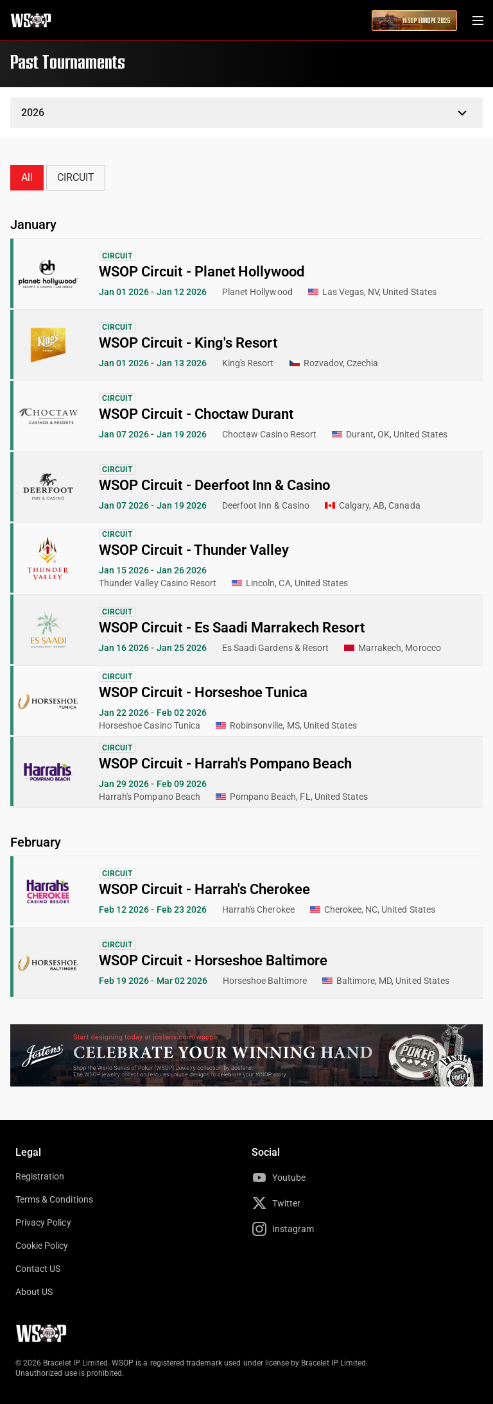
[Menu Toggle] (477, 20)
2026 (32, 112)
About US (34, 1292)
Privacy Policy (43, 1222)
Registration (39, 1176)
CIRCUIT (75, 177)
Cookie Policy (42, 1245)
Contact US (37, 1269)
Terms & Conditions (54, 1199)
